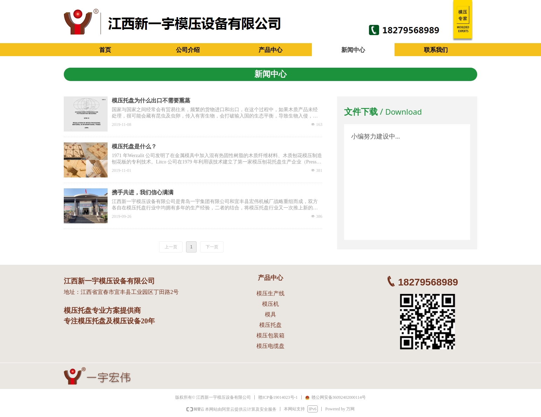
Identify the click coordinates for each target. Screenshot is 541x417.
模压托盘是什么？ (134, 146)
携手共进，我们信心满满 (142, 192)
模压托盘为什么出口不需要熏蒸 (151, 100)
